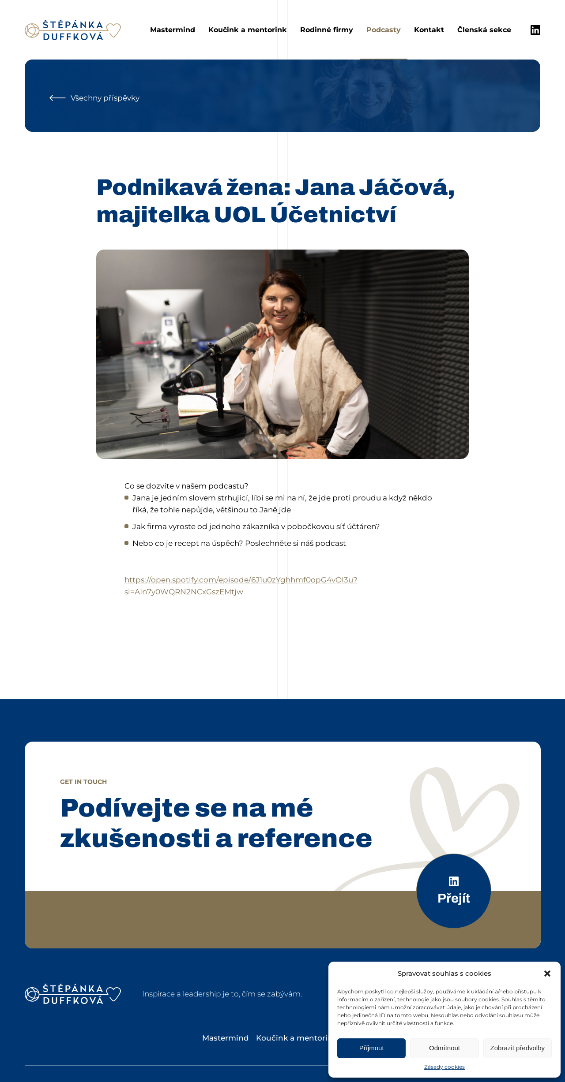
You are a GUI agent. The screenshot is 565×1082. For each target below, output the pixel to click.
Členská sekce (484, 30)
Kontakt (429, 30)
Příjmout (371, 1048)
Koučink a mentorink (247, 30)
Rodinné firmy (326, 30)
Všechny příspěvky (94, 97)
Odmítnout (444, 1048)
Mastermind (172, 30)
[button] (547, 973)
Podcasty (383, 30)
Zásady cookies (444, 1066)
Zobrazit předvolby (517, 1048)
